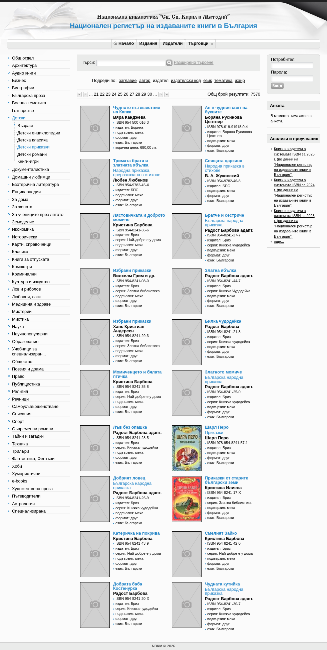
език (207, 80)
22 (102, 94)
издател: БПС (126, 190)
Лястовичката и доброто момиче (139, 217)
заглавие (128, 80)
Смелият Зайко (221, 533)
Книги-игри (28, 161)
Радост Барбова (222, 326)
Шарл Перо (217, 427)
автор (144, 80)
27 (131, 94)
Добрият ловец (129, 477)
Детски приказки (33, 146)
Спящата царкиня (223, 160)
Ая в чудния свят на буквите (226, 109)
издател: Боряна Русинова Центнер (229, 134)
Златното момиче (223, 371)
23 (108, 94)
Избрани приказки (132, 270)
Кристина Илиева (223, 487)
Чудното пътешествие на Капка (136, 109)
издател (161, 80)
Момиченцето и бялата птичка (137, 374)
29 (143, 94)
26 (125, 94)
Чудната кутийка (222, 583)
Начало (123, 43)
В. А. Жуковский (222, 175)
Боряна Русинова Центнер (223, 119)
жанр (240, 80)
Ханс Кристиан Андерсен (128, 328)
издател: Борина (129, 127)
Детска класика (32, 139)
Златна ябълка (220, 270)
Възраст (25, 125)
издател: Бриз (127, 235)
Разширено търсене (194, 62)
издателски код (186, 80)
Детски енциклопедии (38, 132)
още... (279, 241)
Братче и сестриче (224, 215)
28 (137, 94)
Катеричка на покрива (136, 533)
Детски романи (32, 154)
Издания (148, 43)
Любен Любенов (130, 180)
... (91, 94)
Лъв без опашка (130, 427)
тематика (223, 80)
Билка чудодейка (223, 321)
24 (114, 94)
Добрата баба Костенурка (127, 586)
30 (149, 94)
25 (120, 94)
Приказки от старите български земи (226, 480)
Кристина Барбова (132, 224)
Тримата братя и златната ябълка (130, 163)
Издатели (172, 43)
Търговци (200, 43)
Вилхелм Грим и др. (134, 275)
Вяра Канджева (129, 117)
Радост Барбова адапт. (229, 230)
